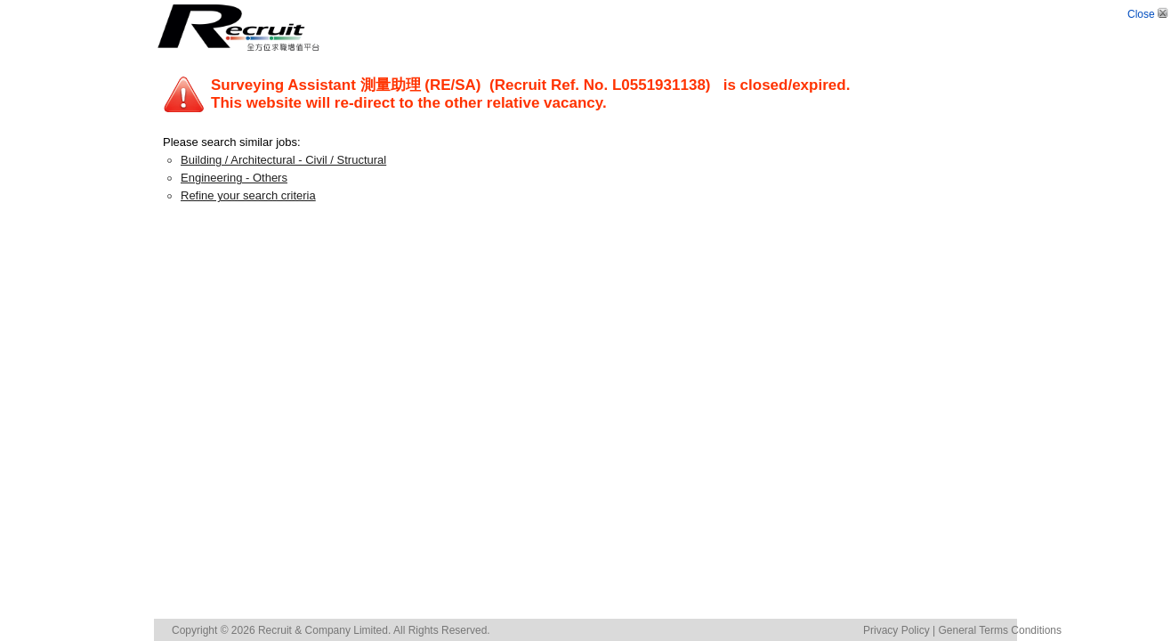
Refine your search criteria (248, 195)
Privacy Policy (896, 630)
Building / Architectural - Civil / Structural (283, 159)
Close (1149, 14)
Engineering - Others (234, 177)
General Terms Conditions (1000, 630)
